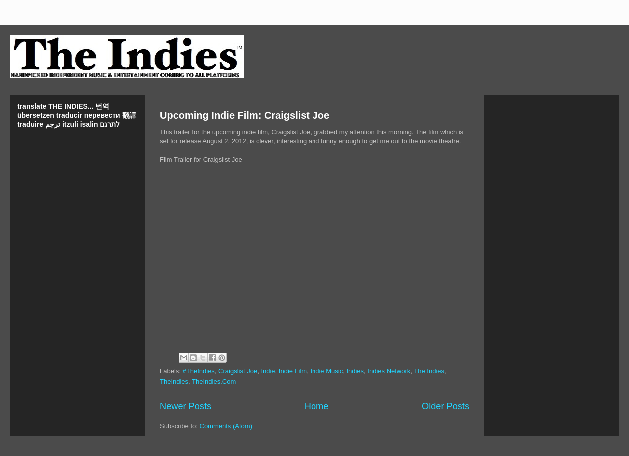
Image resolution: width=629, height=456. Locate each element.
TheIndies (174, 381)
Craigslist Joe (237, 371)
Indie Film (293, 371)
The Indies (429, 371)
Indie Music (326, 371)
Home (317, 406)
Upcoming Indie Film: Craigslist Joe (244, 115)
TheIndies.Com (214, 381)
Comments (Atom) (226, 426)
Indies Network (388, 371)
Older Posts (445, 406)
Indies (355, 371)
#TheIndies (199, 371)
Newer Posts (185, 406)
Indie (268, 371)
